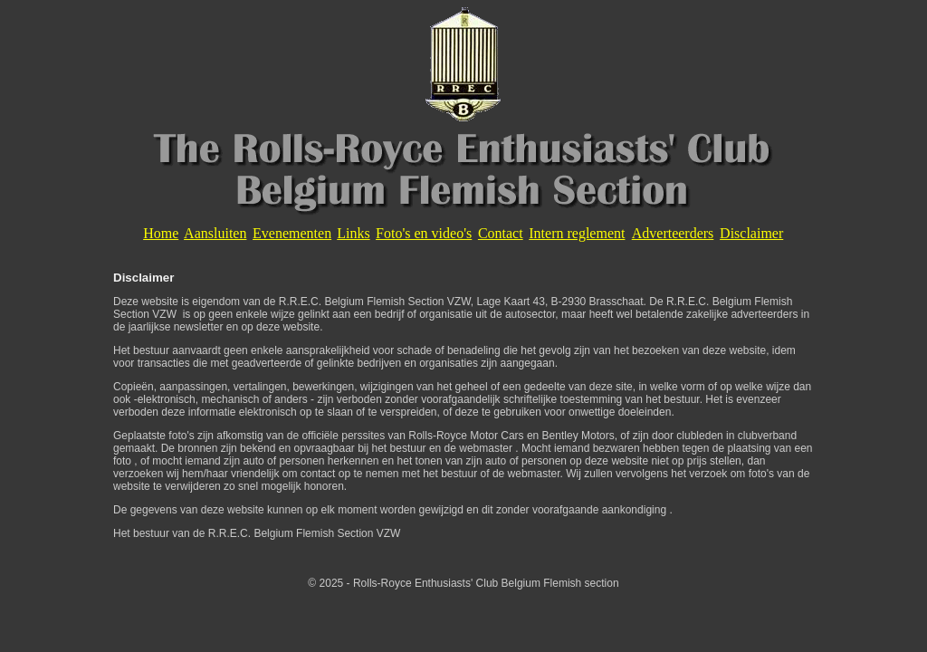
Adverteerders (673, 233)
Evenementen (292, 233)
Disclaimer (751, 233)
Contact (500, 233)
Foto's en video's (424, 233)
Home (160, 233)
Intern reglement (577, 233)
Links (353, 233)
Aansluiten (215, 233)
